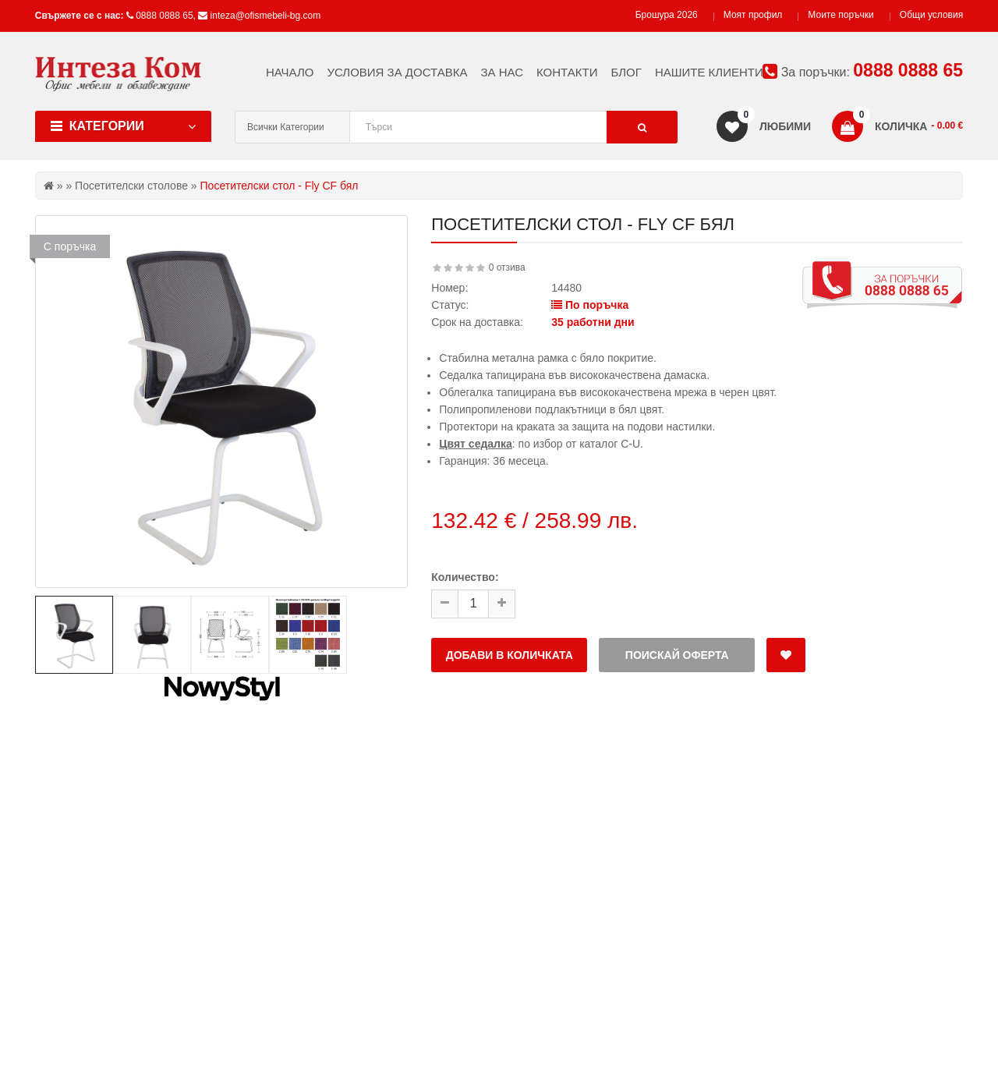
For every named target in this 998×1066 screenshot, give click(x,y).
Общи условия (931, 14)
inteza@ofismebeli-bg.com (266, 15)
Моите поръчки (840, 14)
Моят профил (753, 14)
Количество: (464, 577)
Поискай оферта (677, 655)
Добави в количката (509, 655)
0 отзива (507, 267)
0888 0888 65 (164, 15)
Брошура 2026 (666, 14)
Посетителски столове (131, 185)
